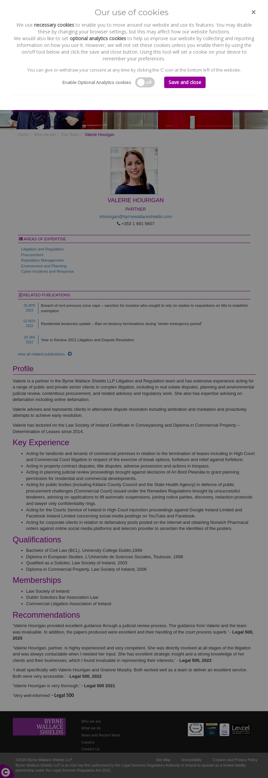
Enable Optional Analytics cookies (96, 82)
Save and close (185, 82)
